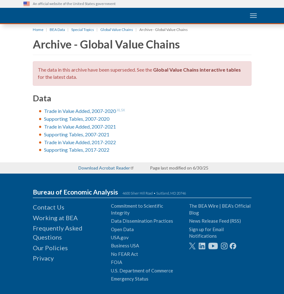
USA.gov (120, 237)
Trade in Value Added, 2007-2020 (80, 111)
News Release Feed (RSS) (215, 221)
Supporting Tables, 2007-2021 (76, 134)
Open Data (122, 229)
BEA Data (57, 29)
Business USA (125, 245)
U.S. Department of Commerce (142, 270)
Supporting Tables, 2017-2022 (76, 150)
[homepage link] (70, 15)
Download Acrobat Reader (104, 167)
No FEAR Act (124, 254)
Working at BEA (55, 217)
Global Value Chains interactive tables (197, 70)
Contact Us (48, 207)
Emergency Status (129, 278)
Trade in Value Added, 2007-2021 (80, 126)
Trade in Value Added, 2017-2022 (80, 142)
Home (38, 29)
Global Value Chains (116, 29)
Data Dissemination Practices (142, 221)
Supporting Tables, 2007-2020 (76, 119)
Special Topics (82, 29)
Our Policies (50, 247)
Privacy (43, 258)
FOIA (116, 262)
